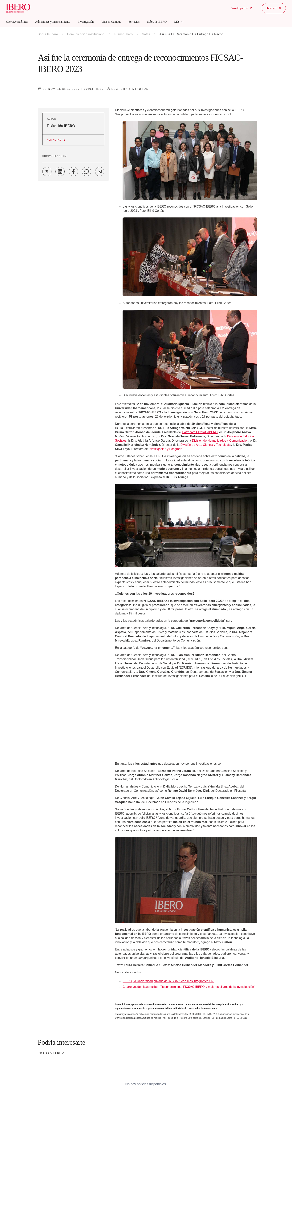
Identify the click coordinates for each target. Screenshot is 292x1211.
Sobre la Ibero (48, 34)
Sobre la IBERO (157, 21)
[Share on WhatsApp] (86, 171)
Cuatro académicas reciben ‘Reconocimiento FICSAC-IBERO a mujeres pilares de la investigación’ (188, 986)
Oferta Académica (17, 21)
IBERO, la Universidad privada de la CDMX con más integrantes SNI (168, 981)
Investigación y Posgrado (165, 449)
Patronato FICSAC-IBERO (199, 432)
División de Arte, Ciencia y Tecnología (205, 444)
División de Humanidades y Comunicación (220, 440)
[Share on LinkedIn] (60, 171)
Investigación (86, 21)
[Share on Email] (99, 171)
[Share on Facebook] (73, 171)
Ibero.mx (273, 8)
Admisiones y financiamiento (52, 21)
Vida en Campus (111, 21)
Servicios (134, 21)
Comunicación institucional (86, 34)
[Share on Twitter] (46, 171)
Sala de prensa (242, 8)
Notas (146, 34)
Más (179, 21)
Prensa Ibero (123, 34)
